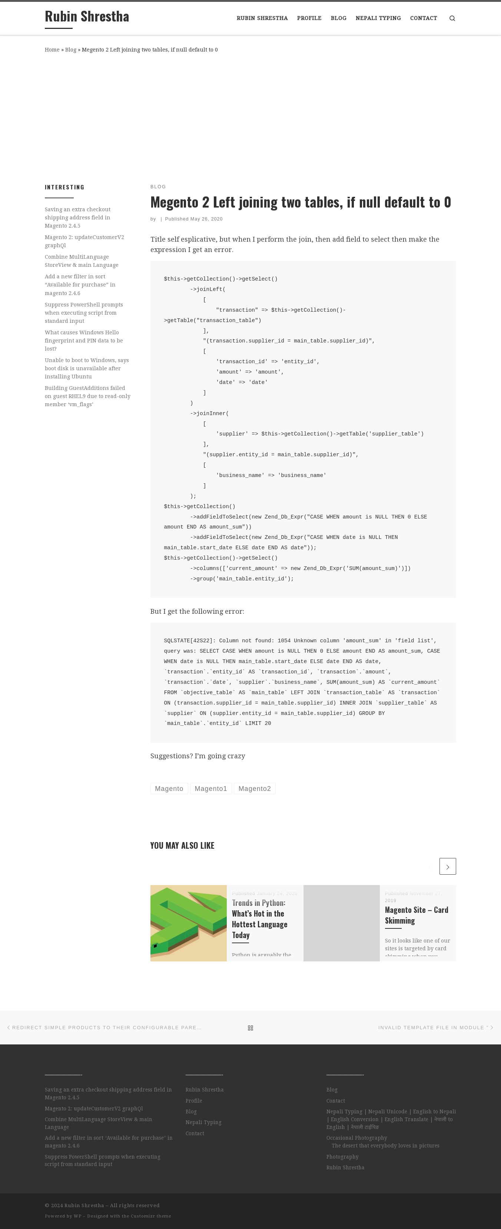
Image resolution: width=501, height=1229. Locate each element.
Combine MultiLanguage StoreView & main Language (82, 261)
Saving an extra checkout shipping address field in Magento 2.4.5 (77, 217)
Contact (195, 1133)
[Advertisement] (250, 117)
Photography (342, 1157)
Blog (70, 50)
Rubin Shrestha (205, 1090)
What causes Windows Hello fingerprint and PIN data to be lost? (84, 340)
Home (52, 50)
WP (78, 1216)
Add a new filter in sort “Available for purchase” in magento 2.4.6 (80, 285)
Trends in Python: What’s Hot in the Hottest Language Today (260, 918)
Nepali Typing (204, 1122)
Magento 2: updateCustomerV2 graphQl (84, 241)
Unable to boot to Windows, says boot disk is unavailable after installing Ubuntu (87, 368)
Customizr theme (151, 1216)
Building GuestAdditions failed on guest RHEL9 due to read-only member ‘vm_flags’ (87, 396)
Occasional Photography (356, 1138)
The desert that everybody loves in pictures (385, 1146)
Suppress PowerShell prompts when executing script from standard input (84, 313)
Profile (194, 1101)
